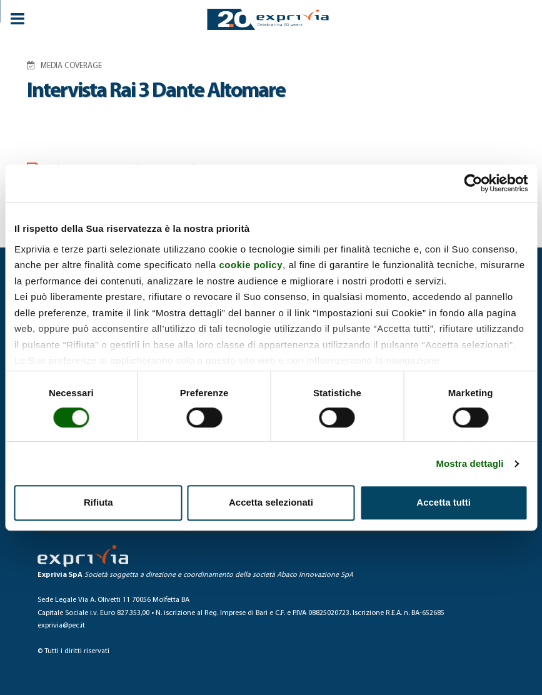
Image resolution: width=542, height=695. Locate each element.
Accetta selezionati (271, 502)
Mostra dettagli (469, 463)
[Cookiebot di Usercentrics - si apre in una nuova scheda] (473, 183)
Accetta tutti (443, 502)
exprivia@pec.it (61, 625)
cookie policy (251, 264)
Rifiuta (98, 502)
